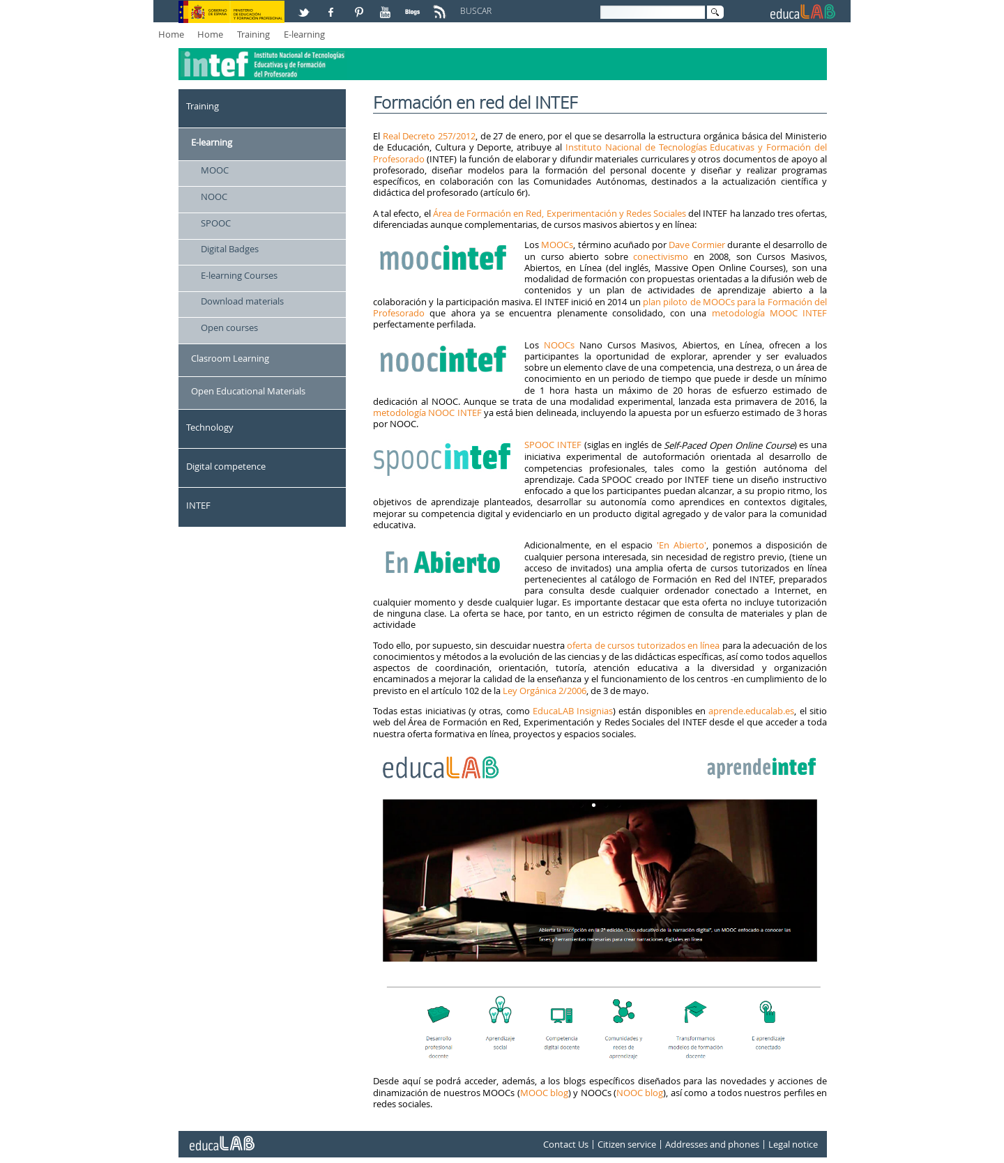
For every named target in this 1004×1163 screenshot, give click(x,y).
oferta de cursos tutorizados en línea (643, 645)
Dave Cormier (697, 244)
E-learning (304, 34)
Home (171, 34)
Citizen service (627, 1144)
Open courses (229, 327)
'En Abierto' (679, 545)
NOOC (214, 196)
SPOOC (216, 223)
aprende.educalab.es (751, 710)
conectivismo (660, 256)
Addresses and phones (712, 1144)
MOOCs (557, 244)
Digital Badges (230, 248)
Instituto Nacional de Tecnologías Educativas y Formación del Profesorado (600, 152)
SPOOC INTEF (552, 444)
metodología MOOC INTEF (770, 313)
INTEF (198, 505)
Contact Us (565, 1144)
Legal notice (793, 1144)
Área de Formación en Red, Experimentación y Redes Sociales (559, 213)
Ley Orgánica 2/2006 (544, 690)
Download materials (242, 301)
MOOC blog (544, 1092)
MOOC (215, 170)
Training (253, 34)
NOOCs (559, 345)
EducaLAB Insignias (573, 710)
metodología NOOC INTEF (427, 412)
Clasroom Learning (230, 358)
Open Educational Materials (248, 391)
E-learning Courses (239, 275)
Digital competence (226, 466)
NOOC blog (639, 1092)
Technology (210, 427)
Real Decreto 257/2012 (429, 136)
